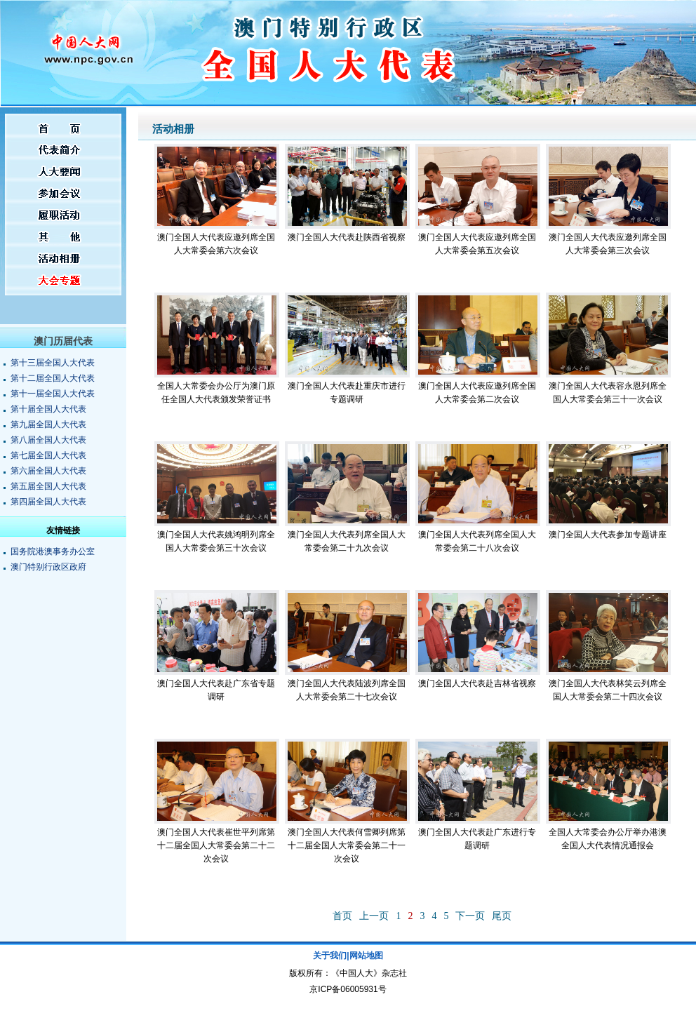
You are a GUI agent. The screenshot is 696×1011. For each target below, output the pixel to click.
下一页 (470, 916)
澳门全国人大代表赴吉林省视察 (477, 683)
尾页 (501, 916)
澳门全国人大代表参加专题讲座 (608, 535)
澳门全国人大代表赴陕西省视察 (347, 237)
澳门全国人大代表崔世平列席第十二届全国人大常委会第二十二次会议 (216, 845)
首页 (342, 916)
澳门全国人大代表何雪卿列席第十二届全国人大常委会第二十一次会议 (347, 845)
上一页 (374, 916)
